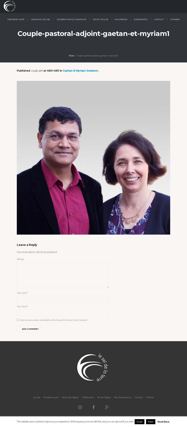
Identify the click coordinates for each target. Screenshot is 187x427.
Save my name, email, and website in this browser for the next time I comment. (54, 320)
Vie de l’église (104, 397)
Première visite (51, 397)
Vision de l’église (70, 397)
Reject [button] (150, 421)
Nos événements (123, 397)
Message (20, 259)
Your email (22, 306)
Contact (139, 397)
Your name (22, 292)
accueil (36, 397)
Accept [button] (139, 421)
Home (71, 55)
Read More (163, 421)
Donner (150, 397)
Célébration (88, 397)
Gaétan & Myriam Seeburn (80, 70)
